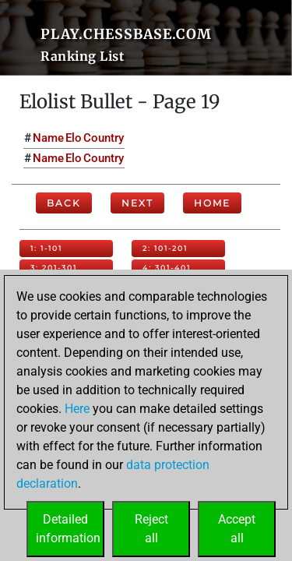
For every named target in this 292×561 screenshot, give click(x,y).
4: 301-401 (166, 267)
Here (77, 408)
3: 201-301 (53, 267)
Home (212, 203)
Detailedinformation (68, 528)
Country (103, 138)
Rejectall (151, 528)
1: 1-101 (46, 248)
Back (64, 203)
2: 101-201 (165, 248)
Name (48, 138)
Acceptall (236, 528)
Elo (73, 138)
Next (137, 203)
